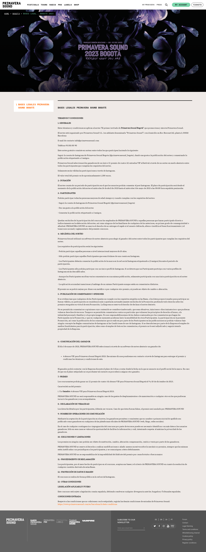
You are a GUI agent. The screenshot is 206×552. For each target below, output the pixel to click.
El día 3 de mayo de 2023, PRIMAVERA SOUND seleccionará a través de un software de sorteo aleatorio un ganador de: (109, 346)
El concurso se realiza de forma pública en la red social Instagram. (86, 476)
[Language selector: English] (161, 519)
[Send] (144, 528)
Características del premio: (69, 386)
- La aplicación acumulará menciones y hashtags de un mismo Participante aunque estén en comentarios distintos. (108, 284)
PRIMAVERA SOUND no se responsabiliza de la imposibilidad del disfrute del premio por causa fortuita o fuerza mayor (110, 454)
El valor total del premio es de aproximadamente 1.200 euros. (84, 175)
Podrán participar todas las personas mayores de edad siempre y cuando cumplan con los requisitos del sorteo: (106, 198)
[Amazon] (172, 526)
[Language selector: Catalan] (166, 519)
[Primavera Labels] (62, 522)
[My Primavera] (148, 5)
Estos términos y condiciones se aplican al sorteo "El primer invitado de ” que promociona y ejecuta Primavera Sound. (121, 128)
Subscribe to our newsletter (126, 521)
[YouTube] (168, 526)
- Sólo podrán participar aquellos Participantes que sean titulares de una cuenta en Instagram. (99, 256)
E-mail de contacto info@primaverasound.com (78, 140)
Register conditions (189, 543)
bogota (16, 13)
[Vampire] (88, 521)
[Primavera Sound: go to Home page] (12, 5)
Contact (185, 523)
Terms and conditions (190, 529)
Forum (184, 519)
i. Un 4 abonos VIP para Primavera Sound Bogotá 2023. (86, 391)
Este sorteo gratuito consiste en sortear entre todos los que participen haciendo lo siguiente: (98, 150)
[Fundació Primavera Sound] (74, 524)
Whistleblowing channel (191, 533)
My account (181, 5)
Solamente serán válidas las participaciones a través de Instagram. (87, 170)
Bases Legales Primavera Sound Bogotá (82, 107)
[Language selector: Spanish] (156, 519)
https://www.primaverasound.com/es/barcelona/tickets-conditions (87, 504)
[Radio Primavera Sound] (36, 522)
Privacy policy (187, 539)
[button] (166, 5)
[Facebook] (159, 526)
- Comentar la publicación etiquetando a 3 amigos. (80, 212)
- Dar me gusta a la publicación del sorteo (76, 207)
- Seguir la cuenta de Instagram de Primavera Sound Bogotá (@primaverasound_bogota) (96, 203)
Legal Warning (187, 526)
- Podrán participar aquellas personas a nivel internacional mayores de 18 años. (92, 251)
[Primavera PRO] (49, 522)
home (6, 13)
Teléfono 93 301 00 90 (67, 145)
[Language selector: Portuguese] (171, 519)
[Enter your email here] (131, 528)
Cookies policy (187, 536)
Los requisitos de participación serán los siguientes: (80, 246)
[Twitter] (155, 526)
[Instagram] (164, 526)
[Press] (159, 5)
